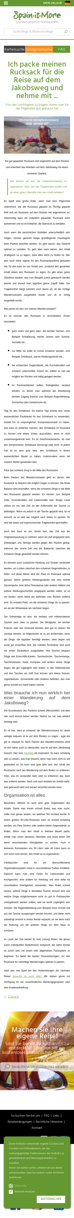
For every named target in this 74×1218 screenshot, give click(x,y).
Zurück (13, 997)
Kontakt (37, 1128)
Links (56, 1116)
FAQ (61, 50)
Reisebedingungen (20, 1122)
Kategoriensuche (39, 50)
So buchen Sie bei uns (25, 1116)
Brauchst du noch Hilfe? (28, 976)
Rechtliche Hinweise (49, 1122)
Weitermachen (51, 1199)
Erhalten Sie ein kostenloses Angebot (40, 1067)
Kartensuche (14, 50)
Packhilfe (29, 753)
